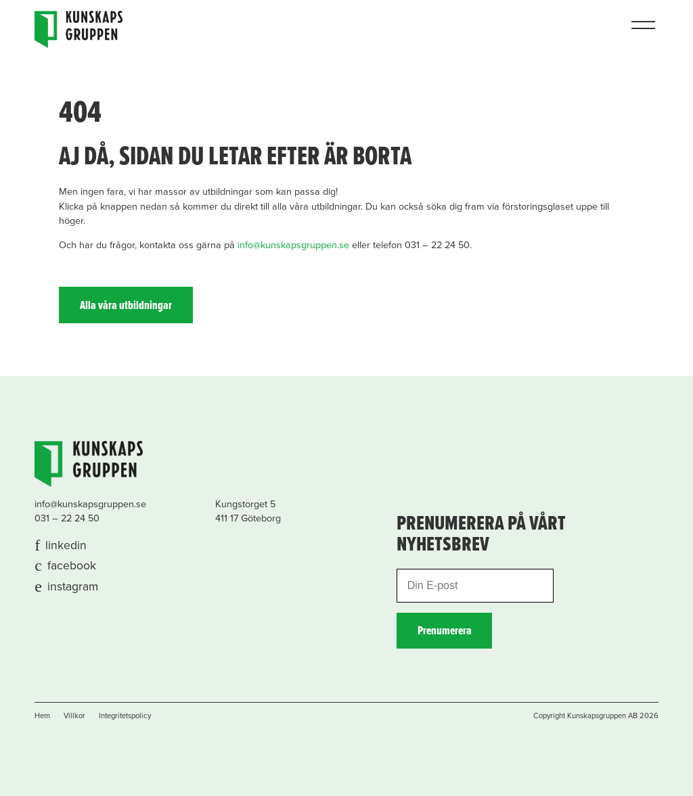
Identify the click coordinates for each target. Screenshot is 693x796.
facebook (71, 566)
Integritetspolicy (125, 715)
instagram (72, 587)
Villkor (74, 715)
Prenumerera (445, 631)
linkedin (66, 545)
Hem (42, 715)
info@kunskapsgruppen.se (293, 245)
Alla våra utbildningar (126, 306)
